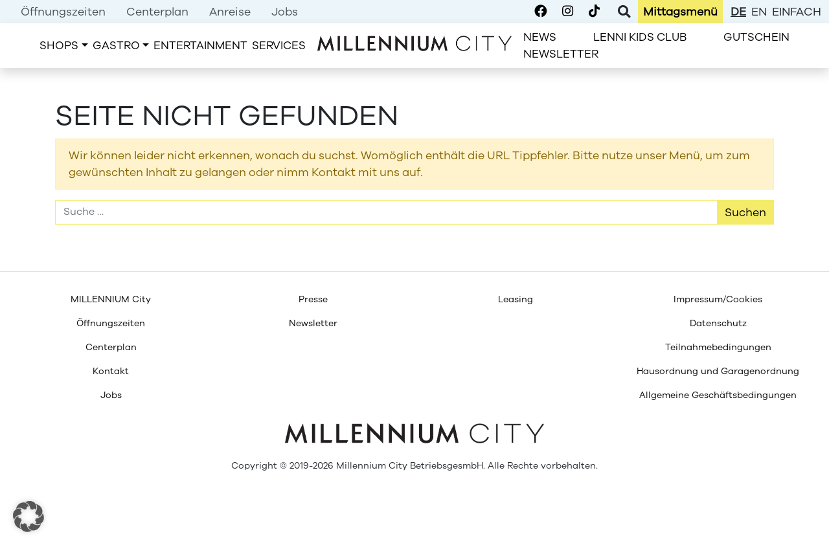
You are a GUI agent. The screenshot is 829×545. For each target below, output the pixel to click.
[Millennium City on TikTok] (594, 11)
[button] (28, 516)
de (738, 11)
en (759, 11)
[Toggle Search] (624, 11)
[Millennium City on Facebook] (540, 11)
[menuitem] (63, 11)
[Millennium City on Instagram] (567, 11)
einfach (796, 11)
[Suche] (386, 212)
